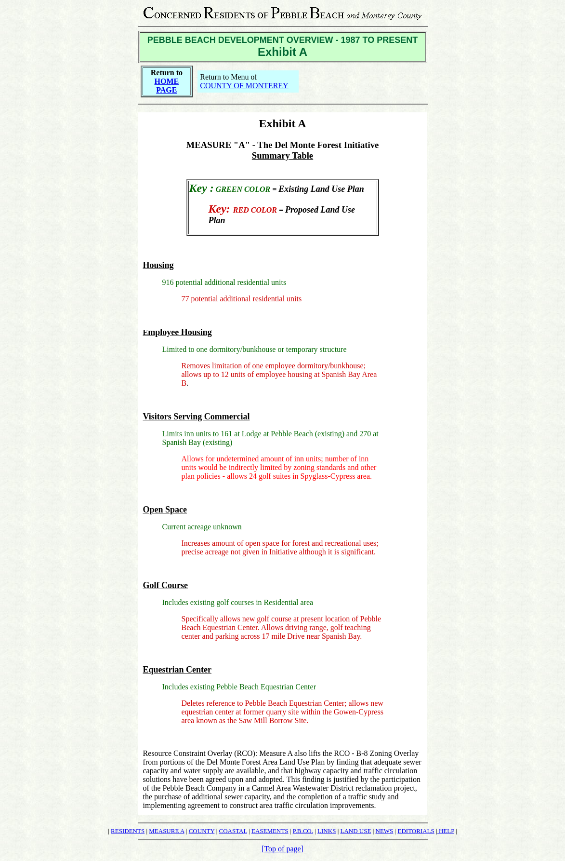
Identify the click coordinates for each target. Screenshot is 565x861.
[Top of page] (282, 849)
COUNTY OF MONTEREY (244, 85)
